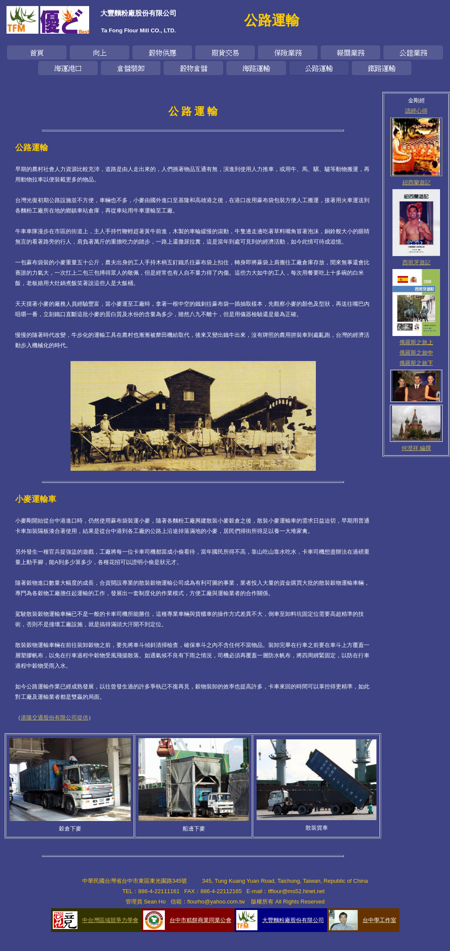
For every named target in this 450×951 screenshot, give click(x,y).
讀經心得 (416, 111)
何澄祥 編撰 (416, 448)
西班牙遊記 (416, 262)
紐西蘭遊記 (416, 182)
